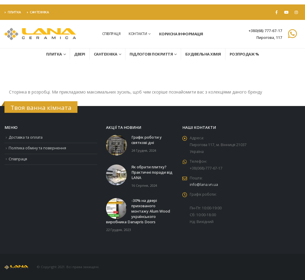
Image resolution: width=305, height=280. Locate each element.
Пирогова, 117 (269, 37)
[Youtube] (286, 12)
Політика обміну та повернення (38, 148)
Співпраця (111, 33)
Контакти (138, 33)
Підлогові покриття (151, 54)
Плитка (12, 12)
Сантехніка (38, 12)
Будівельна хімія (203, 54)
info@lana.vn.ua (204, 186)
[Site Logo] (40, 34)
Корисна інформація (181, 34)
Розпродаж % (244, 54)
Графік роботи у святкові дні (146, 140)
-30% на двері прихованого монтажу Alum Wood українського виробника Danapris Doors (138, 211)
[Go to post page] (116, 145)
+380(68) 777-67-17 (265, 30)
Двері (79, 54)
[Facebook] (276, 12)
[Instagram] (296, 12)
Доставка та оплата (26, 137)
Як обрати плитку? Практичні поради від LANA (151, 172)
